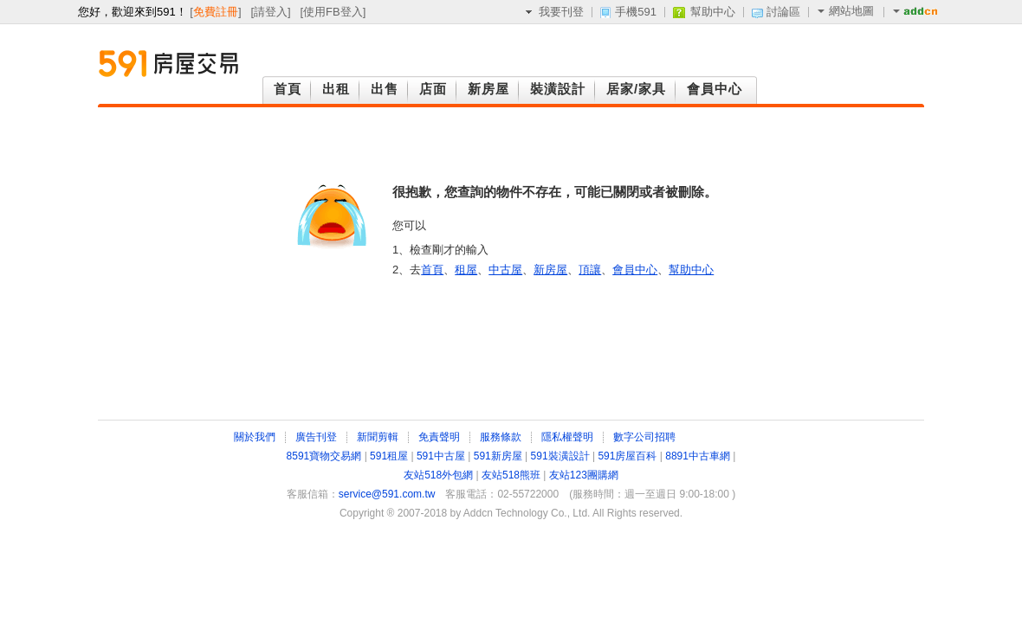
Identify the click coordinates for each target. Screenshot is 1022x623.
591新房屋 (498, 456)
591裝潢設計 (560, 456)
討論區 (783, 11)
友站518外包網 (438, 475)
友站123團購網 (583, 475)
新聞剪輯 (377, 437)
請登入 (271, 11)
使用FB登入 (333, 11)
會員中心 (634, 269)
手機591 (636, 11)
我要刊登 (561, 11)
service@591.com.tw (387, 494)
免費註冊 (215, 11)
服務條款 (500, 437)
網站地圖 (846, 10)
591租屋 (389, 456)
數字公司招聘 (644, 437)
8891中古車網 (697, 456)
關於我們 (254, 437)
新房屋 (550, 269)
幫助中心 (712, 11)
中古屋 (505, 269)
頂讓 (590, 269)
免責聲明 (439, 437)
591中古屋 (441, 456)
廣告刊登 (316, 437)
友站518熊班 (511, 475)
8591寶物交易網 (324, 456)
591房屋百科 (627, 456)
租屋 (466, 269)
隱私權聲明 (567, 437)
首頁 (432, 269)
